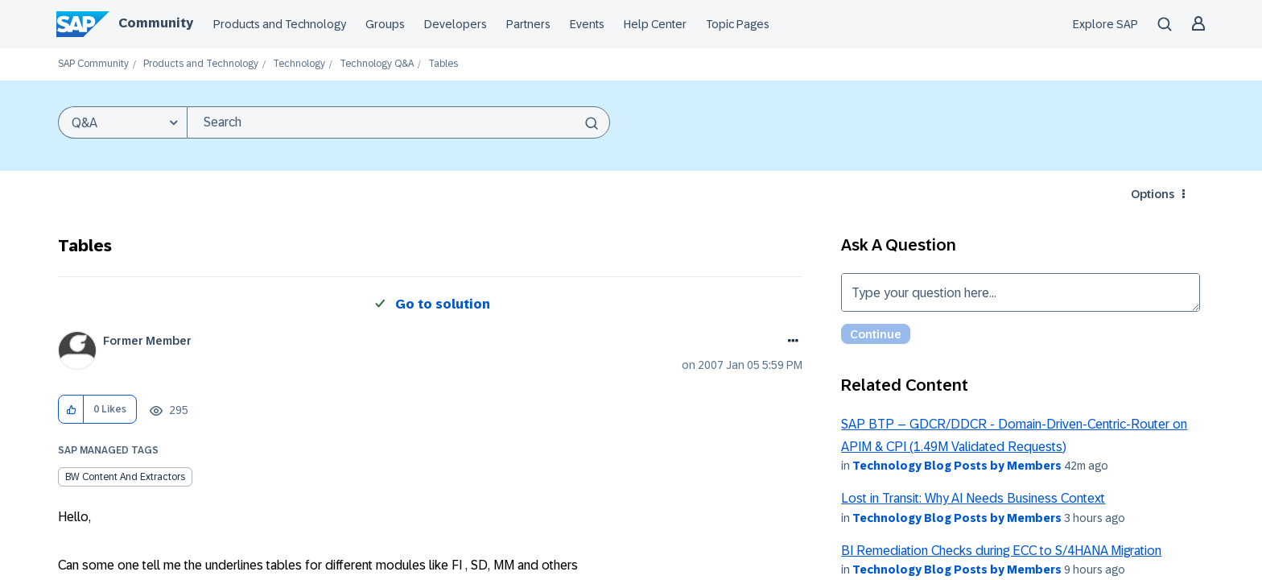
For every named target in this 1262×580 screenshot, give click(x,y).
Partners (528, 24)
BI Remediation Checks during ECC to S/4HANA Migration (1001, 550)
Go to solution (442, 304)
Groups (385, 24)
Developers (455, 24)
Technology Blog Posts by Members (957, 465)
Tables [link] (443, 64)
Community (155, 23)
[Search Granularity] (122, 122)
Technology (299, 64)
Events (587, 24)
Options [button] (1152, 194)
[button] (71, 410)
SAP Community (93, 64)
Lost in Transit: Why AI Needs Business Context (973, 498)
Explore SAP (1105, 24)
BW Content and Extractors (125, 477)
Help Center (655, 24)
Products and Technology (279, 24)
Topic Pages (737, 24)
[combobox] (398, 122)
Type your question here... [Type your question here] (1020, 292)
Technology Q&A (377, 64)
